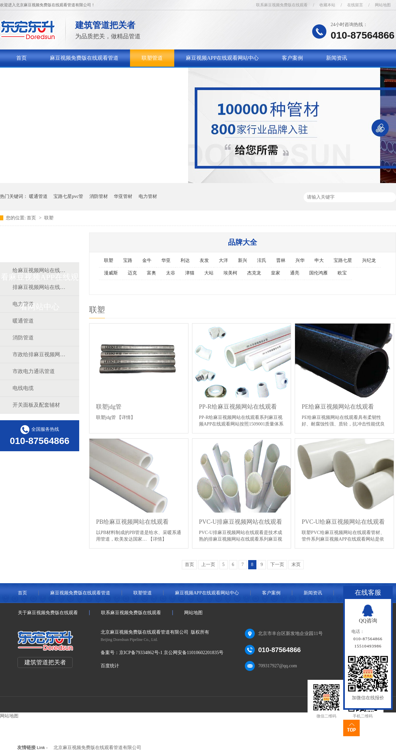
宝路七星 (343, 260)
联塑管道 (152, 58)
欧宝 (342, 272)
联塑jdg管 (108, 406)
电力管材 (148, 196)
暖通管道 (38, 196)
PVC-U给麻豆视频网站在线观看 (343, 522)
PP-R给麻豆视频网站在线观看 (238, 406)
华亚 (166, 260)
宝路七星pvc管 (68, 196)
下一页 (277, 564)
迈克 (132, 272)
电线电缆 (23, 388)
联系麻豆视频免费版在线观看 (282, 5)
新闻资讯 (336, 58)
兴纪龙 (369, 260)
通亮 (294, 272)
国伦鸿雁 (318, 272)
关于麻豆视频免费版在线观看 (50, 75)
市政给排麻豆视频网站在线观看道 (39, 354)
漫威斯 (111, 272)
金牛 (146, 260)
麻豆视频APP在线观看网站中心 (222, 58)
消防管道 (23, 337)
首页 (21, 58)
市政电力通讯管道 (34, 371)
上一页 (208, 564)
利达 (185, 260)
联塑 (48, 217)
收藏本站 (327, 5)
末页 (296, 564)
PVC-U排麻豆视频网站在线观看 (240, 522)
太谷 (170, 272)
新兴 (242, 260)
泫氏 (261, 260)
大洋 (223, 260)
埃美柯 (230, 272)
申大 (319, 260)
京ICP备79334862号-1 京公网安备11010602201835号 (171, 652)
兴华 (300, 260)
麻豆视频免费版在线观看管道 (84, 58)
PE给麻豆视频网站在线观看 (338, 406)
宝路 (127, 260)
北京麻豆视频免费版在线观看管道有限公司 (97, 747)
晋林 (280, 260)
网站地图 (383, 5)
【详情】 (126, 417)
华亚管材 (123, 196)
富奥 (151, 272)
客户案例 (292, 58)
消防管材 (98, 196)
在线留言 (355, 5)
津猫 (189, 272)
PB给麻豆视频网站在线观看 (132, 522)
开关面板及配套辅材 (36, 405)
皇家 (275, 272)
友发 (204, 260)
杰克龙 (254, 272)
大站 (209, 272)
